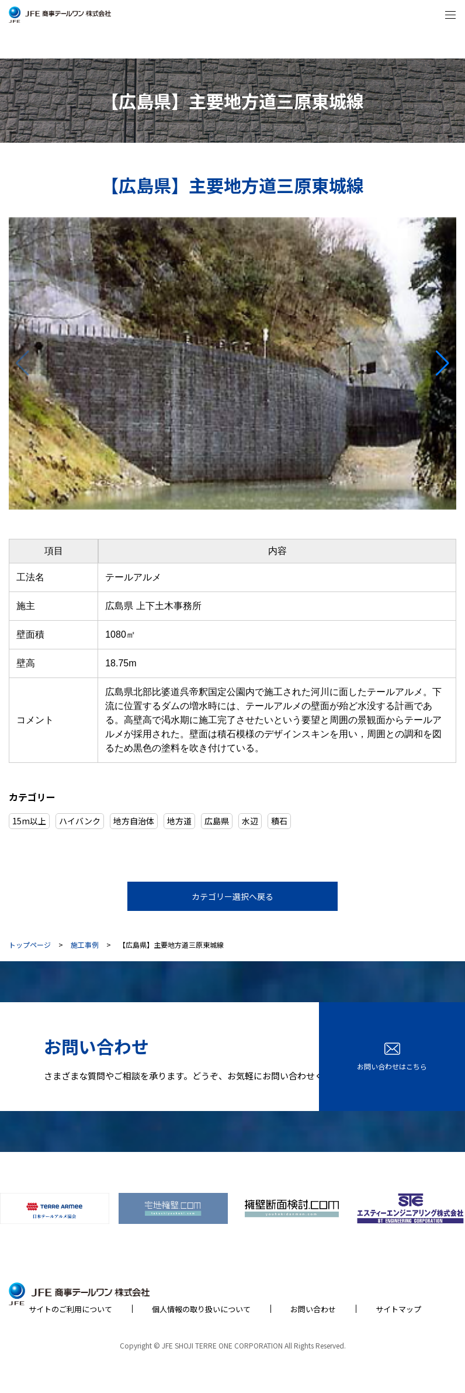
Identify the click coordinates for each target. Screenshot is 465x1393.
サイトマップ (398, 1309)
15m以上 (29, 821)
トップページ (30, 944)
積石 (279, 821)
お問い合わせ (313, 1309)
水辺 (250, 821)
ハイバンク (79, 821)
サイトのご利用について (70, 1309)
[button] (442, 363)
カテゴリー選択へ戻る (232, 896)
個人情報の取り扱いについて (201, 1309)
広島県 (216, 821)
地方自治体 (133, 821)
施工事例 (85, 944)
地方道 (179, 821)
